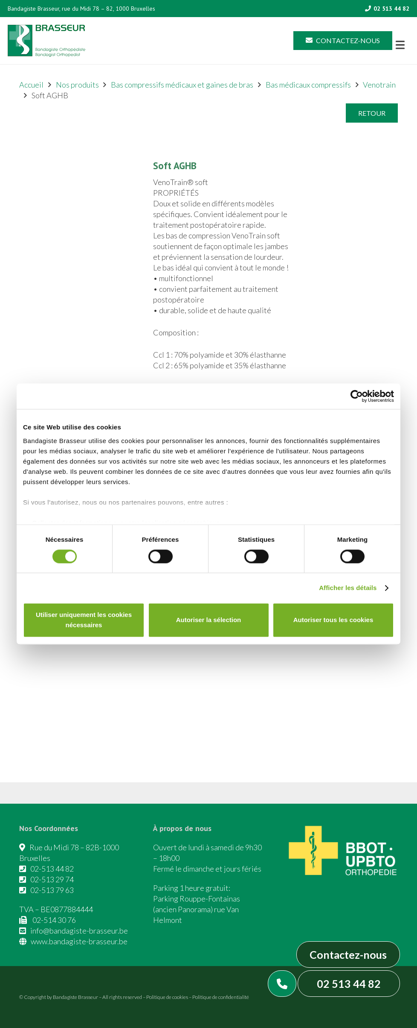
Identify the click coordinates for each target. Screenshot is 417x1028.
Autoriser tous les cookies (333, 620)
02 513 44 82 (349, 983)
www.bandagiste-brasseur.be (79, 941)
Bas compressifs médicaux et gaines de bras (182, 84)
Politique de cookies (167, 997)
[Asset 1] (46, 41)
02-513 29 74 (52, 879)
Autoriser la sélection (208, 620)
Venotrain (379, 84)
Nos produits (77, 84)
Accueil (31, 84)
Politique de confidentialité (220, 997)
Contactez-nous (348, 954)
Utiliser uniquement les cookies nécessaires (84, 620)
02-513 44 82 (52, 868)
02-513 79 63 (52, 890)
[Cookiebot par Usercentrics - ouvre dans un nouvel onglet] (356, 396)
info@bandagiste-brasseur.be (79, 930)
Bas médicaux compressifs (308, 84)
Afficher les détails (347, 587)
